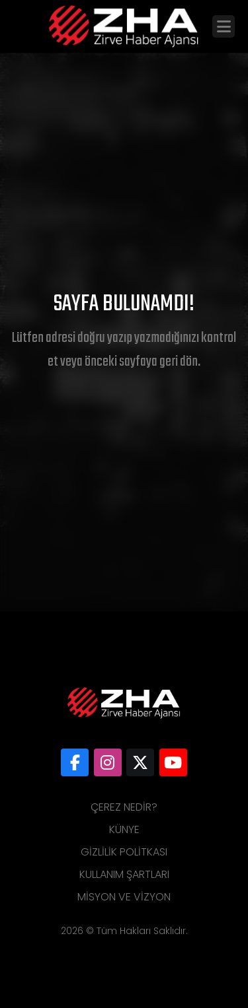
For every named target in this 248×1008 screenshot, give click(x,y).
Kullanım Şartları (124, 874)
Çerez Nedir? (124, 807)
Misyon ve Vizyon (124, 896)
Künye (124, 829)
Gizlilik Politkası (124, 851)
